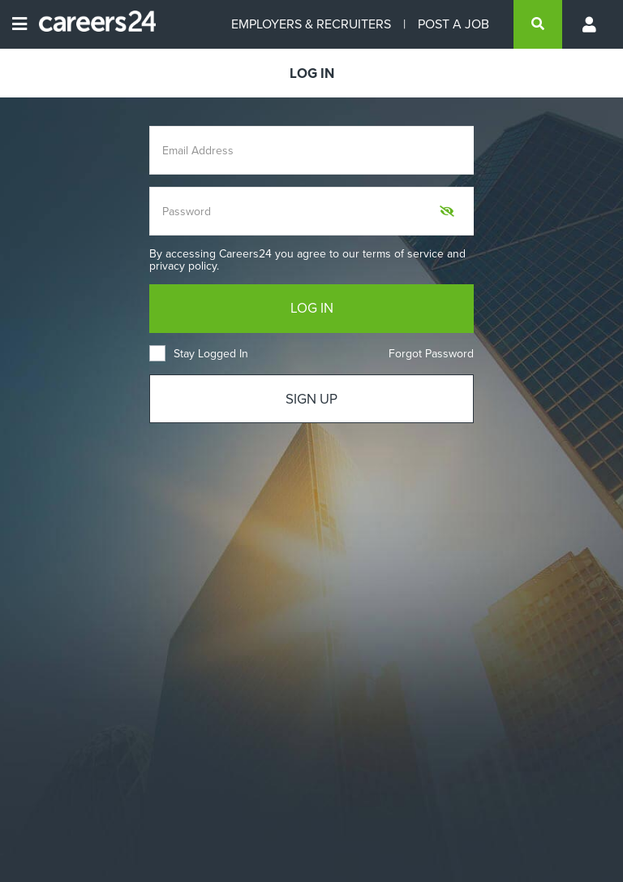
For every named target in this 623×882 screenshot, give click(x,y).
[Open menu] (19, 24)
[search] (537, 24)
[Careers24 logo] (91, 24)
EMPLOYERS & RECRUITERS (311, 24)
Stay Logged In (198, 353)
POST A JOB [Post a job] (453, 24)
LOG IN (311, 308)
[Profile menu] (590, 24)
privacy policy (183, 266)
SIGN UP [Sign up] (311, 399)
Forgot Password (431, 353)
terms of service (403, 253)
